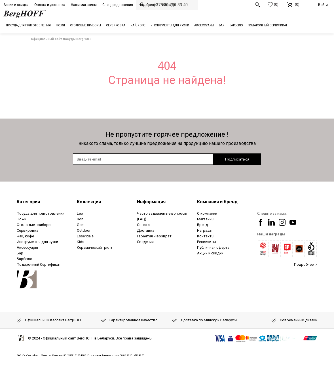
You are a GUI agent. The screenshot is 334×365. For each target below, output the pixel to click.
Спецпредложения (117, 5)
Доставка (145, 230)
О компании (207, 213)
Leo (80, 213)
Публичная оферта (213, 247)
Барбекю (24, 259)
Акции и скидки (16, 5)
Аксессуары (27, 247)
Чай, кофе (25, 236)
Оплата (143, 225)
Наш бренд (147, 5)
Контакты (205, 236)
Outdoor (83, 230)
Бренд (202, 225)
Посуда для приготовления (40, 213)
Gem (80, 225)
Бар (20, 253)
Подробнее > (305, 264)
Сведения (145, 242)
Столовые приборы (34, 225)
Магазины (205, 219)
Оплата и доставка (49, 5)
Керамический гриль (95, 247)
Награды (169, 5)
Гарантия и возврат (154, 236)
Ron (80, 219)
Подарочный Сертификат (39, 264)
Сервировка (27, 230)
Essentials (85, 236)
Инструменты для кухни (37, 242)
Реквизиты (206, 242)
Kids (80, 242)
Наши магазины (84, 5)
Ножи (21, 219)
